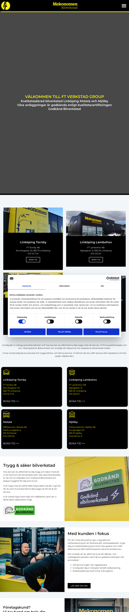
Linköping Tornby (14, 379)
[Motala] (6, 414)
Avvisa (27, 332)
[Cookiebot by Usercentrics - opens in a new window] (108, 279)
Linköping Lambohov (83, 379)
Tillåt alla (101, 332)
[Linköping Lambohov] (72, 372)
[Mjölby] (72, 414)
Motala (7, 422)
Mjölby (73, 422)
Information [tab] (64, 286)
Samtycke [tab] (26, 286)
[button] (124, 5)
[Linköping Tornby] (6, 372)
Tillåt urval (64, 332)
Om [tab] (102, 286)
